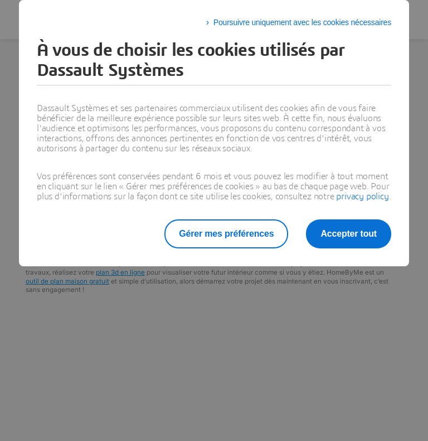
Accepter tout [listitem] (348, 233)
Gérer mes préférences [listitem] (226, 233)
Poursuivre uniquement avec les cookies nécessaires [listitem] (302, 22)
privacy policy (362, 196)
